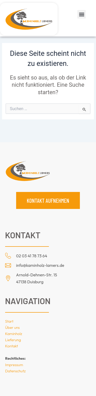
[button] (81, 14)
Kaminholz (13, 333)
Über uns (12, 327)
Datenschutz (15, 370)
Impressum (14, 364)
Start (9, 321)
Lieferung (13, 339)
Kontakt (11, 346)
